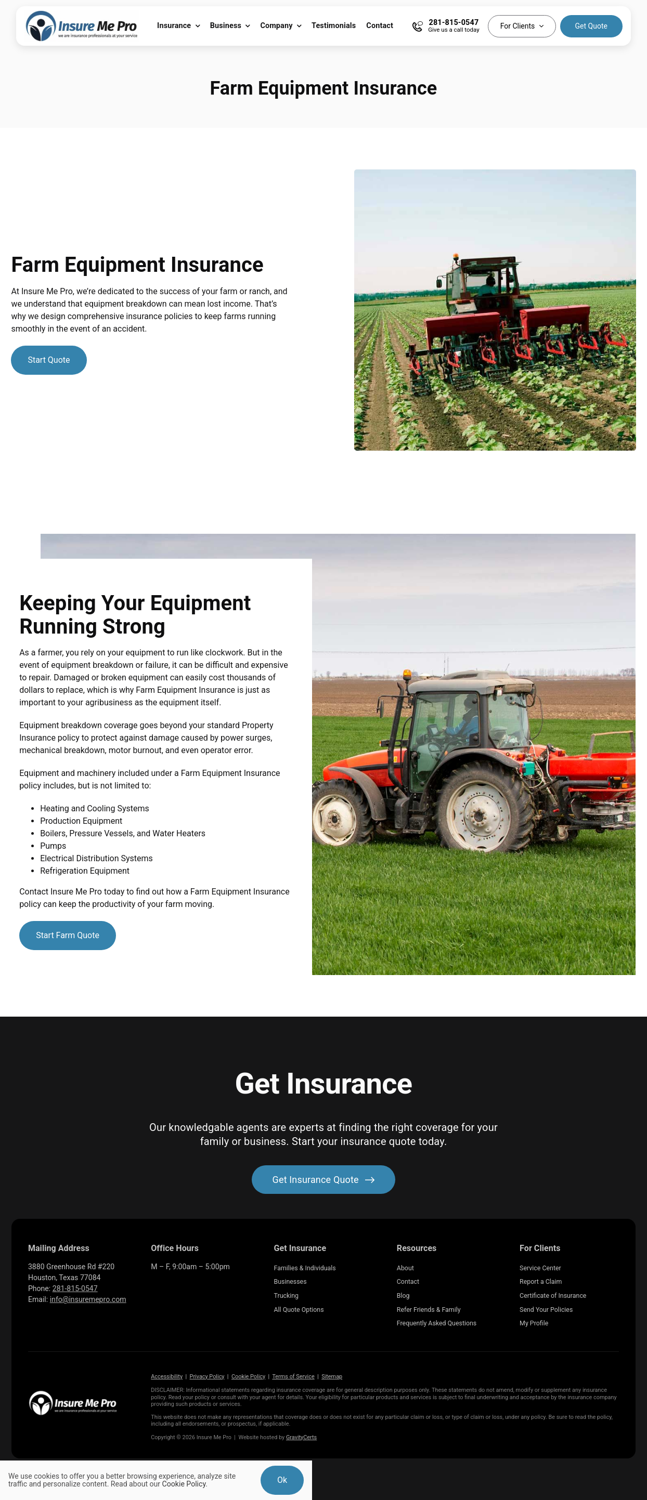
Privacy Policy (207, 1376)
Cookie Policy (248, 1376)
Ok (282, 1480)
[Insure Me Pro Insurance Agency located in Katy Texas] (73, 1394)
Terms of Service (293, 1376)
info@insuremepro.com (88, 1299)
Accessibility (167, 1376)
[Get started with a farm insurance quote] (48, 360)
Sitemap (331, 1376)
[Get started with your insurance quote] (324, 1179)
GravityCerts (301, 1437)
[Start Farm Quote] (67, 935)
